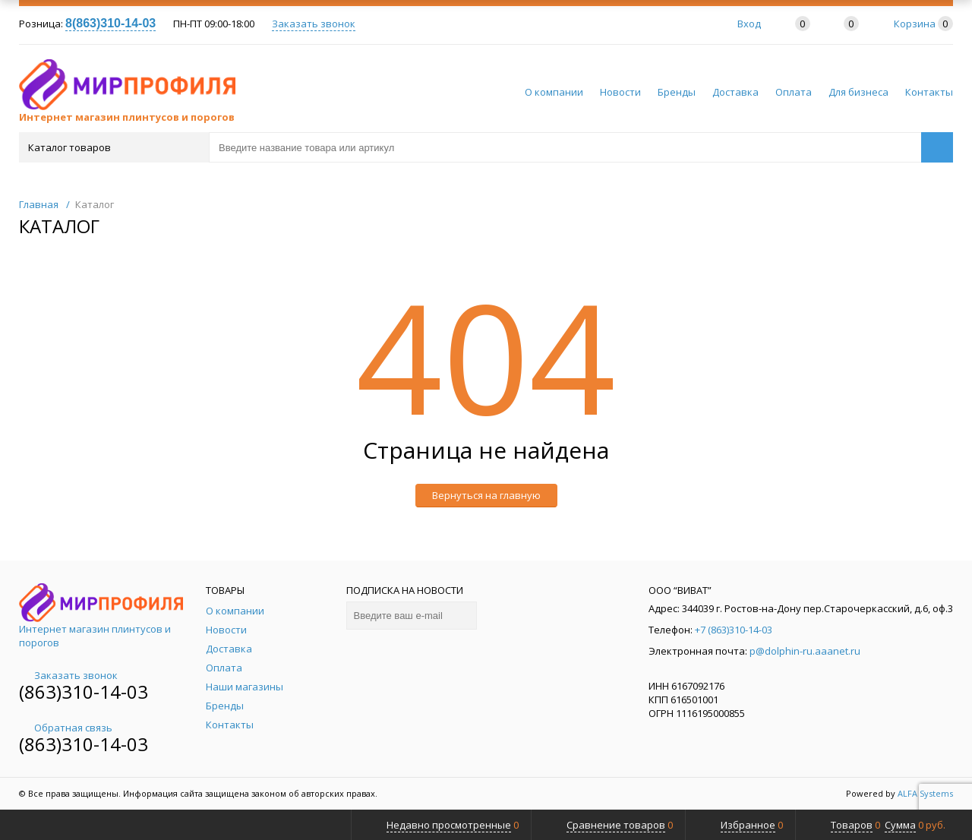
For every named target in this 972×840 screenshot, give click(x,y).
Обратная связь (65, 727)
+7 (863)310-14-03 (733, 629)
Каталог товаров (112, 147)
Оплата (793, 92)
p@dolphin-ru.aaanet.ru (805, 651)
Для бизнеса (858, 92)
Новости (620, 92)
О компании (554, 92)
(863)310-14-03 (83, 691)
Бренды (677, 92)
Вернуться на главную (486, 495)
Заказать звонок (313, 23)
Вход (749, 23)
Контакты (929, 92)
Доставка (735, 92)
